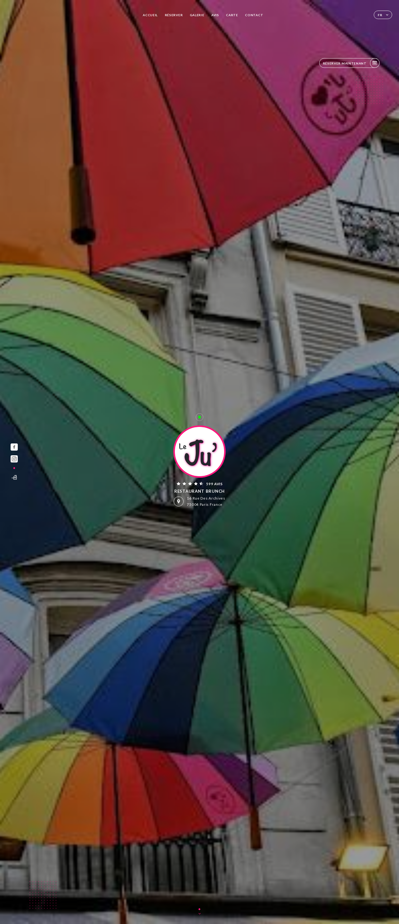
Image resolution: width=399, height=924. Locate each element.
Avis (215, 15)
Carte (232, 15)
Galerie (197, 15)
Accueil (150, 15)
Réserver (174, 15)
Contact (254, 15)
